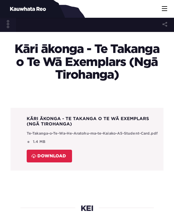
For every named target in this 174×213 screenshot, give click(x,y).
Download (48, 155)
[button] (164, 9)
